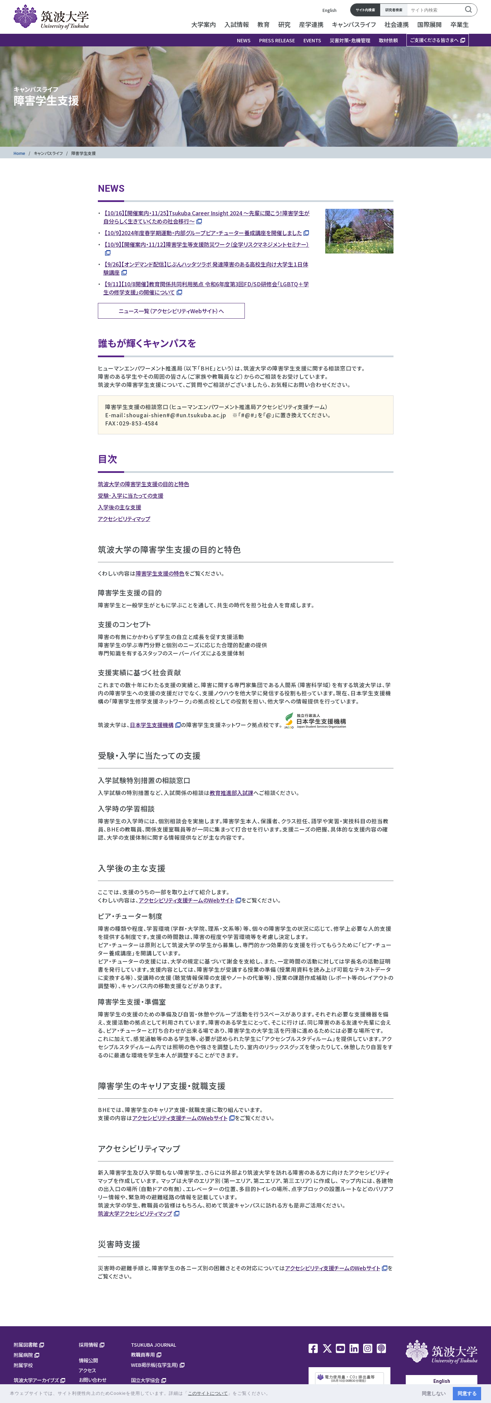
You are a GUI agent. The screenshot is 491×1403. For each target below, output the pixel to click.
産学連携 (311, 24)
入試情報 (236, 24)
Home (19, 153)
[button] (273, 1394)
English (330, 10)
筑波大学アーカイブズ (36, 1380)
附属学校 (23, 1365)
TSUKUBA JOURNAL (153, 1344)
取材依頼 (388, 40)
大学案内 (203, 24)
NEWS (244, 40)
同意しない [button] (434, 1393)
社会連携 (396, 24)
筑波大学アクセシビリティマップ (135, 1213)
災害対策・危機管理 (350, 40)
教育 (263, 24)
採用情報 (88, 1344)
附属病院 (23, 1354)
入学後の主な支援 (119, 507)
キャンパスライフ (354, 24)
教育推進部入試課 (231, 793)
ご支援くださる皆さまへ (434, 40)
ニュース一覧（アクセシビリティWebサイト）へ (171, 311)
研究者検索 (393, 9)
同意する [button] (467, 1393)
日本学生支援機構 (152, 725)
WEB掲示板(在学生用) (154, 1364)
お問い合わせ (92, 1379)
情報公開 (88, 1360)
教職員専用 (143, 1354)
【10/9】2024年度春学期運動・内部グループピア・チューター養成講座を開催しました (203, 233)
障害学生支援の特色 (160, 573)
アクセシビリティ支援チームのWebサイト (186, 900)
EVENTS (312, 40)
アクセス (87, 1370)
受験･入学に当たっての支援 (130, 495)
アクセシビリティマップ (124, 519)
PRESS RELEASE (277, 40)
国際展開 (429, 24)
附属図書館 (26, 1344)
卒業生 (459, 24)
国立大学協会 (145, 1380)
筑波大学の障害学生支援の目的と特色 (143, 484)
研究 (284, 24)
